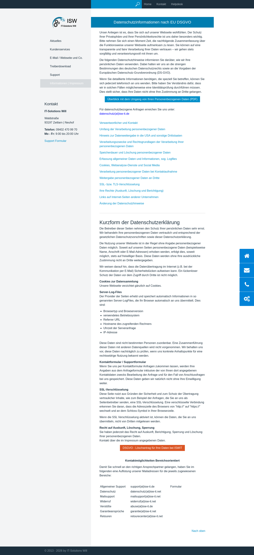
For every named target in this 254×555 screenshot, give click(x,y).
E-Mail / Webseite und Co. (66, 57)
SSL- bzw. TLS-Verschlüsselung (123, 184)
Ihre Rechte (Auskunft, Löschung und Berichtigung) (135, 190)
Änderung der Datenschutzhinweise (125, 203)
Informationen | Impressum (66, 83)
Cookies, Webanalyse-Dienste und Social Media (133, 165)
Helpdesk (177, 4)
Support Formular (55, 140)
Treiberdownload (60, 66)
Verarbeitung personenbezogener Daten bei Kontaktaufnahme (142, 171)
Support (55, 74)
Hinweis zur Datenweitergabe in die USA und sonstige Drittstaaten (144, 135)
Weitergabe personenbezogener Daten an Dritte (133, 177)
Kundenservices (60, 49)
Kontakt (161, 4)
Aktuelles (55, 40)
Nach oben (198, 530)
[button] (152, 99)
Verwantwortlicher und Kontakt (122, 122)
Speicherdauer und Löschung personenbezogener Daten (138, 152)
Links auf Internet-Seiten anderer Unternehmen (132, 197)
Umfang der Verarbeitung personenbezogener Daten (136, 129)
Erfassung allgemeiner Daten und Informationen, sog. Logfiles (141, 158)
